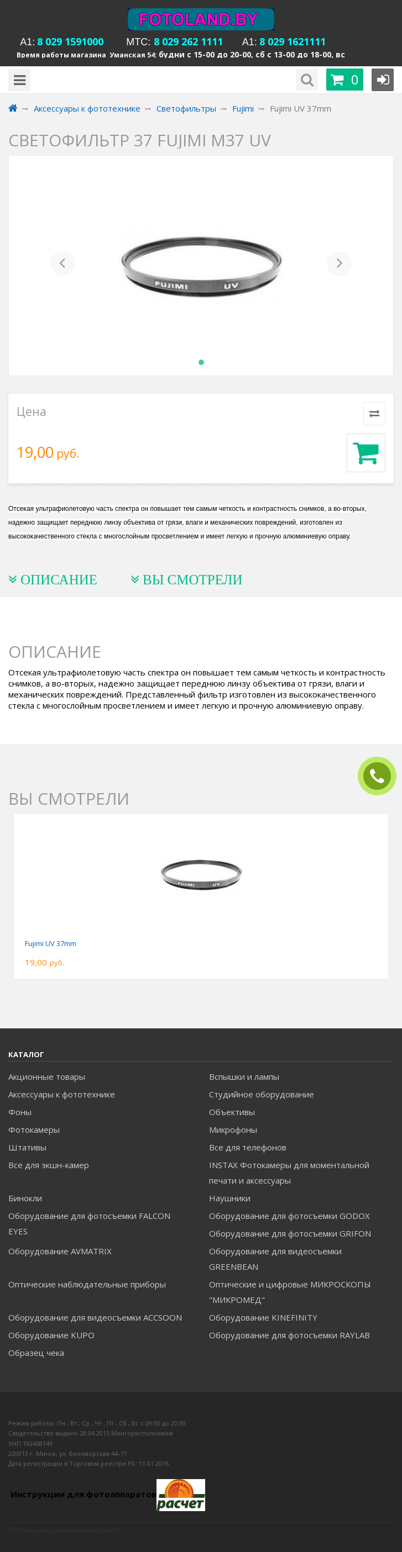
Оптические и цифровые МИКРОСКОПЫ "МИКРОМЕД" (290, 1292)
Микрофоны (233, 1129)
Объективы (232, 1111)
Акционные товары (46, 1076)
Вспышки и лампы (244, 1076)
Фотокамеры (34, 1129)
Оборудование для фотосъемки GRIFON (290, 1233)
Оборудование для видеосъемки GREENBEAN (275, 1258)
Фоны (20, 1111)
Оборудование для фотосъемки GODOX (289, 1215)
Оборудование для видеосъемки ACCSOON (95, 1317)
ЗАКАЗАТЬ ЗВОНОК (381, 776)
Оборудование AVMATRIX (60, 1251)
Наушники (229, 1197)
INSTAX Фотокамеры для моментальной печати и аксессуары (289, 1172)
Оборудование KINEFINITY (263, 1317)
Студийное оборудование (261, 1094)
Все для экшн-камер (48, 1164)
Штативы (27, 1147)
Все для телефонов (247, 1147)
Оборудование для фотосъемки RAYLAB (289, 1334)
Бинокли (25, 1197)
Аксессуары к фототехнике (61, 1094)
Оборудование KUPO (51, 1334)
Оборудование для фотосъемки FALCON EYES (89, 1223)
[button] (62, 265)
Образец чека (36, 1352)
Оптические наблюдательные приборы (87, 1284)
